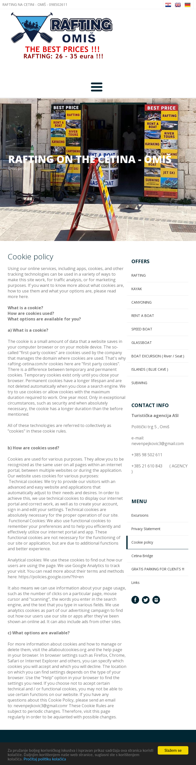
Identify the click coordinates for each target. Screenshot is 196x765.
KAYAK (136, 288)
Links (135, 582)
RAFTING (138, 275)
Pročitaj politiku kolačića (45, 759)
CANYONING (141, 302)
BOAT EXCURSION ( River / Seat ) (157, 356)
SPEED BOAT (141, 329)
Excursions (140, 515)
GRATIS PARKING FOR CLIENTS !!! (157, 569)
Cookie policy (142, 542)
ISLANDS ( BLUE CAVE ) (149, 369)
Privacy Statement (145, 528)
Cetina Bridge (142, 555)
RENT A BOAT (142, 315)
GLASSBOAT (141, 342)
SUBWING (139, 382)
